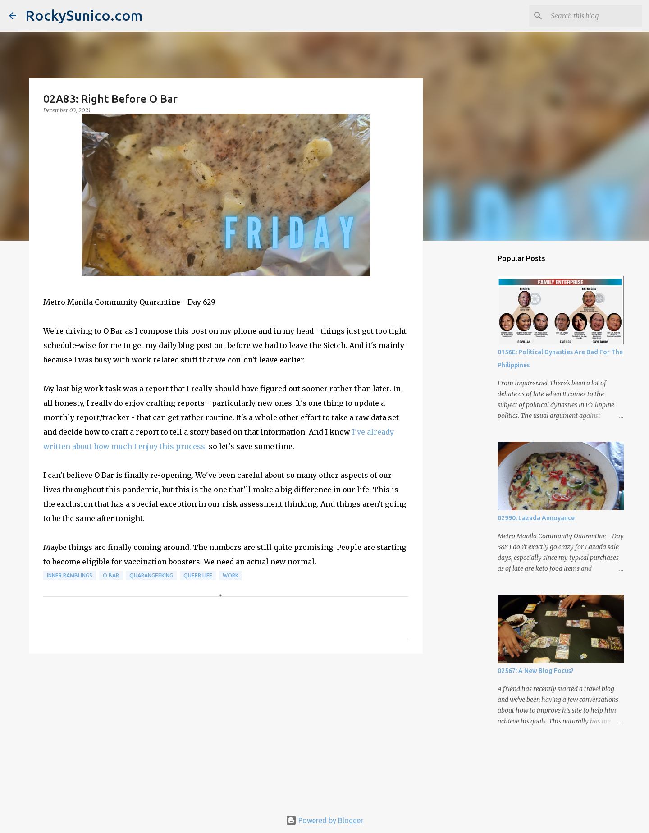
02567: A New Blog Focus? (536, 670)
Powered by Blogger (324, 820)
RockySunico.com (83, 15)
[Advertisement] (225, 730)
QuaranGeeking (151, 575)
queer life (197, 575)
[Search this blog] (594, 16)
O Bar (111, 575)
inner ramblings (69, 575)
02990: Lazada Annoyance (536, 518)
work (230, 575)
